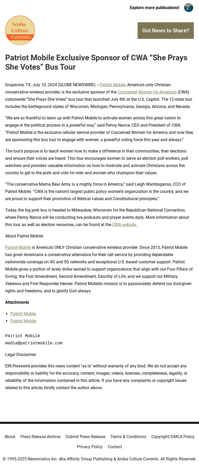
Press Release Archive (40, 436)
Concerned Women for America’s (147, 92)
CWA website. (124, 224)
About (9, 436)
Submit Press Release (85, 436)
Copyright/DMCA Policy (173, 436)
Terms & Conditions (128, 436)
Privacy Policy (90, 446)
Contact (115, 446)
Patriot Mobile (112, 84)
